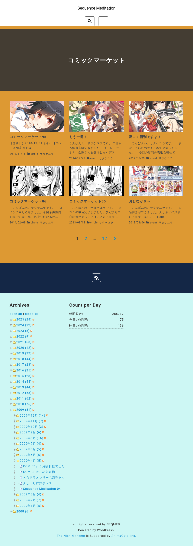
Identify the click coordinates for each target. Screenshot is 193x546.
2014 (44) (24, 381)
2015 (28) (24, 376)
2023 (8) (23, 331)
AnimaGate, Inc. (123, 536)
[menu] (103, 21)
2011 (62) (24, 398)
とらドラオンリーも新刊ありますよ (49, 477)
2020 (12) (24, 348)
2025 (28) (24, 319)
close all (31, 314)
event (93, 158)
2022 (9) (23, 336)
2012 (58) (24, 393)
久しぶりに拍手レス (37, 483)
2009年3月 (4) (31, 494)
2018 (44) (24, 359)
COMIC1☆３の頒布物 (39, 472)
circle (34, 153)
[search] (89, 21)
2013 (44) (24, 387)
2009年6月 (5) (31, 449)
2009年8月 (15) (31, 438)
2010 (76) (24, 404)
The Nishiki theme (71, 536)
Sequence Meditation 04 (42, 489)
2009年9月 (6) (31, 432)
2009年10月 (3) (31, 427)
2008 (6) (23, 511)
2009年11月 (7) (31, 421)
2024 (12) (24, 325)
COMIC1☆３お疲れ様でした (44, 466)
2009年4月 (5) (31, 460)
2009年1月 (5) (31, 506)
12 (104, 238)
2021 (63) (24, 342)
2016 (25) (24, 370)
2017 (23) (24, 364)
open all (16, 314)
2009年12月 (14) (32, 415)
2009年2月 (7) (31, 500)
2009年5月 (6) (31, 455)
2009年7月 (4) (31, 443)
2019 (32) (24, 353)
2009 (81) (24, 410)
